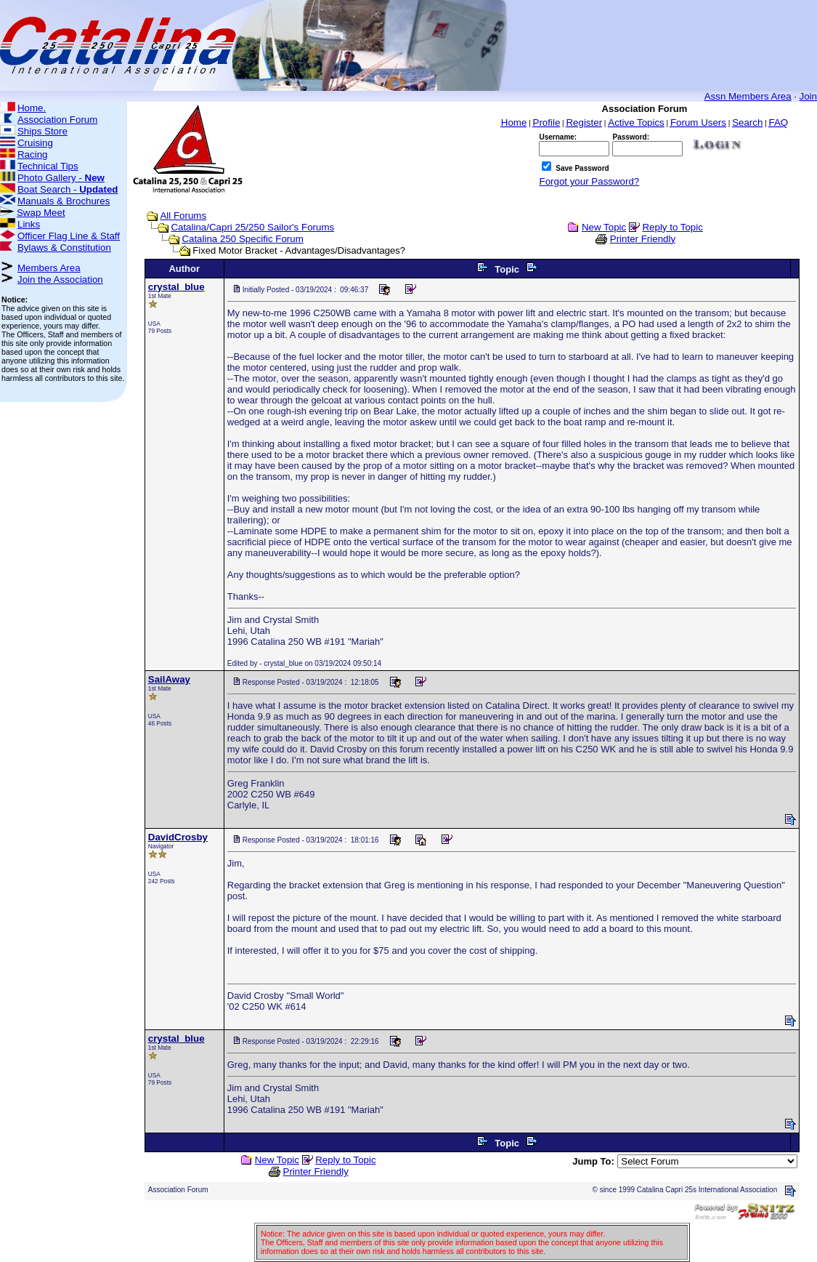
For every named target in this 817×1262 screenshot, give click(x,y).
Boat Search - (67, 189)
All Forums (183, 215)
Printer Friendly (642, 238)
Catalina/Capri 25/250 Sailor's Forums (252, 227)
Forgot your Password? (589, 181)
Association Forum (57, 119)
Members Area (49, 267)
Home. (31, 108)
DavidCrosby (178, 837)
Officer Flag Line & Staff (68, 235)
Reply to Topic (672, 227)
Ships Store (42, 131)
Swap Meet (41, 212)
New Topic (604, 227)
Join (808, 96)
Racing (32, 154)
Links (28, 224)
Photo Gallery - (61, 177)
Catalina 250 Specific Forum (242, 238)
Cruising (35, 142)
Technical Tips (47, 166)
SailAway (169, 679)
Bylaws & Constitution (64, 247)
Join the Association (60, 279)
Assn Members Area (748, 96)
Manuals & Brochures (63, 201)
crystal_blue (176, 286)
